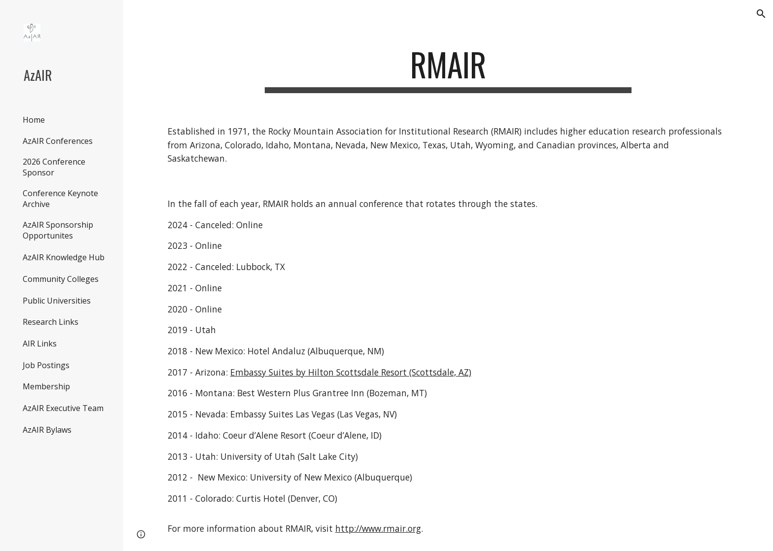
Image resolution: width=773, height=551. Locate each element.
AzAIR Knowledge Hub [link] (64, 257)
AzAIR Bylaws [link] (47, 429)
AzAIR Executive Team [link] (63, 408)
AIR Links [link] (40, 343)
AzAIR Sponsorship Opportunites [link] (58, 230)
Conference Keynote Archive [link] (60, 198)
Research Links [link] (50, 321)
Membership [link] (46, 386)
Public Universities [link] (57, 300)
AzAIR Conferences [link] (58, 141)
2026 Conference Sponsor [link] (54, 167)
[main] (448, 69)
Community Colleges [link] (61, 279)
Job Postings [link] (46, 365)
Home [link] (34, 119)
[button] (761, 14)
